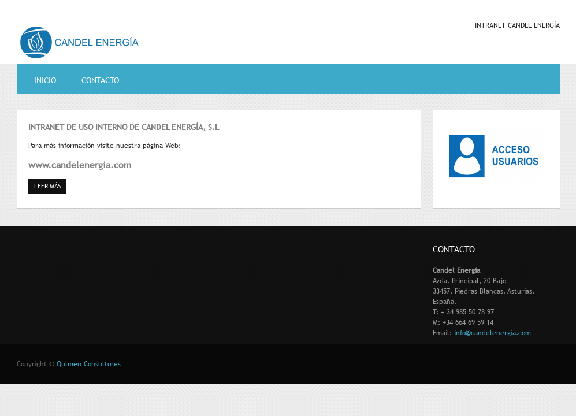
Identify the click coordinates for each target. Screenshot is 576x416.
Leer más (50, 185)
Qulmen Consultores (89, 364)
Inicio (45, 80)
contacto (100, 80)
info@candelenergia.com (492, 333)
